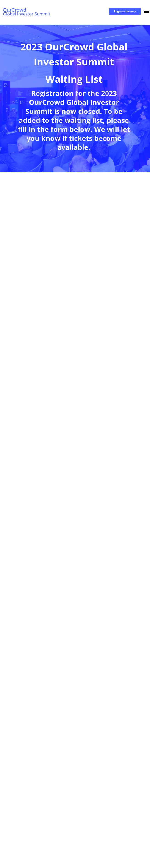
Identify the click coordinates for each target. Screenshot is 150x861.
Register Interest (125, 11)
